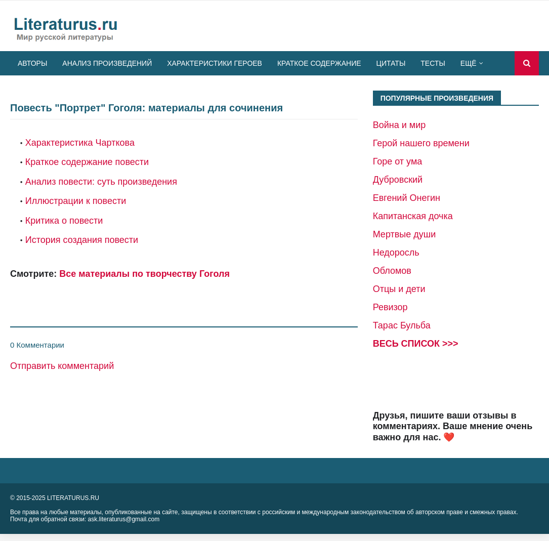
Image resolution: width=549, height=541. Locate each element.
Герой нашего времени (421, 143)
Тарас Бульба (402, 325)
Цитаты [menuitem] (391, 63)
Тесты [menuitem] (432, 63)
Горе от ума (398, 161)
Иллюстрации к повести (75, 201)
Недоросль (396, 252)
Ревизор (390, 307)
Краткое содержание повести (87, 162)
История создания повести (81, 240)
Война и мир (399, 125)
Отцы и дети (399, 289)
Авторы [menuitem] (32, 63)
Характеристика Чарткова (80, 143)
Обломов (392, 271)
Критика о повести (64, 221)
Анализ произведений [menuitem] (107, 63)
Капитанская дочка (413, 216)
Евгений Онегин (406, 198)
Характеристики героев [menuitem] (214, 63)
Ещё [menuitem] (468, 63)
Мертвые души (404, 234)
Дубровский (398, 180)
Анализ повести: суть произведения (101, 182)
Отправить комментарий (62, 366)
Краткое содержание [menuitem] (319, 63)
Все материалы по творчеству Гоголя (144, 274)
